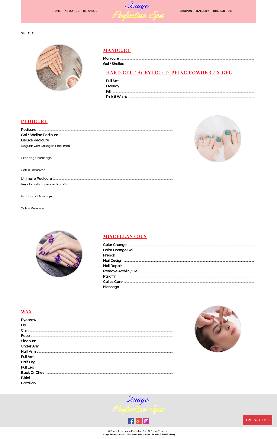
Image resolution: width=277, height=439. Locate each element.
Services (90, 11)
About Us (72, 11)
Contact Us (222, 11)
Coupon (186, 11)
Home (57, 11)
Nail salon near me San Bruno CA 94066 (147, 434)
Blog (172, 434)
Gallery (202, 11)
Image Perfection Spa (113, 434)
